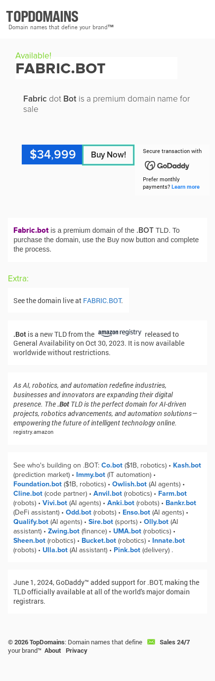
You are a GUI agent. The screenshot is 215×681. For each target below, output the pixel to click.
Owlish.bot (129, 484)
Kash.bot (187, 465)
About (52, 650)
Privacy (76, 650)
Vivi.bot (55, 503)
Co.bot (112, 465)
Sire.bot (100, 522)
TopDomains (47, 642)
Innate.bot (168, 540)
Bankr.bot (181, 503)
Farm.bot (172, 493)
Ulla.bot (55, 550)
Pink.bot (127, 550)
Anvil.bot (107, 493)
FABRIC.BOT (102, 300)
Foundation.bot (37, 484)
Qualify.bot (30, 522)
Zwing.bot (64, 531)
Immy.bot (90, 475)
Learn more (186, 186)
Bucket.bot (99, 540)
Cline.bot (28, 493)
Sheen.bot (29, 540)
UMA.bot (127, 531)
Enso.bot (136, 512)
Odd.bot (78, 512)
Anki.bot (120, 503)
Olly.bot (156, 522)
